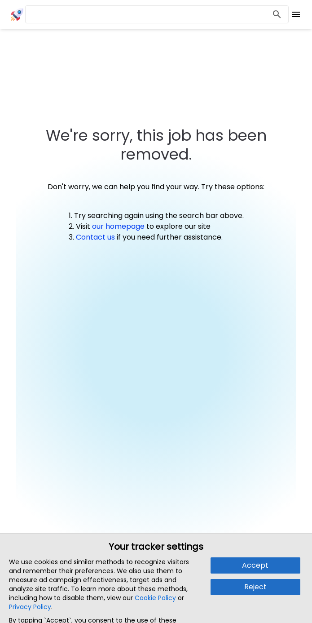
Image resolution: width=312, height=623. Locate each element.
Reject (255, 587)
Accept (255, 565)
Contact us (95, 237)
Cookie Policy (155, 597)
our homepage (118, 226)
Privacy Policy (30, 606)
